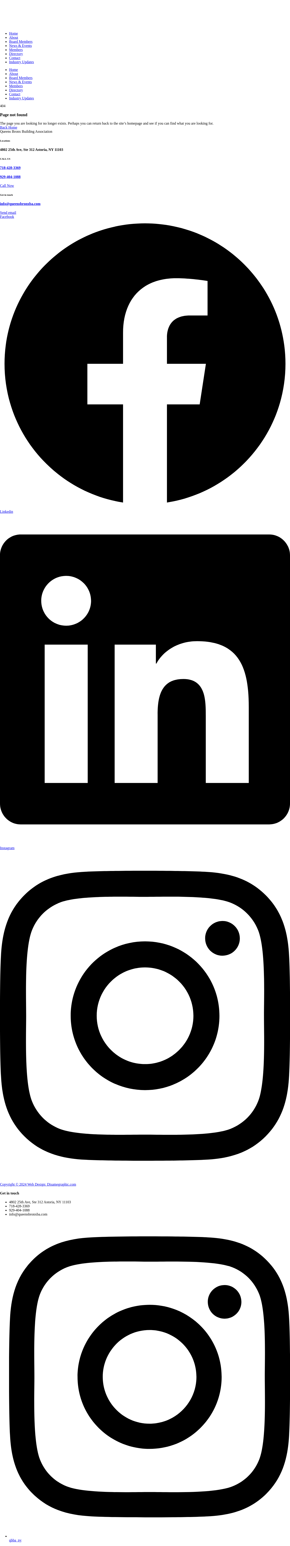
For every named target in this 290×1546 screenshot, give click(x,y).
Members (16, 50)
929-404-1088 (10, 177)
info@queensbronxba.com (20, 204)
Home (13, 33)
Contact (14, 58)
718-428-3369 (10, 168)
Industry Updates (21, 62)
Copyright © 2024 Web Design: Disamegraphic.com (38, 1184)
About (13, 37)
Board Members (21, 41)
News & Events (20, 46)
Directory (16, 54)
